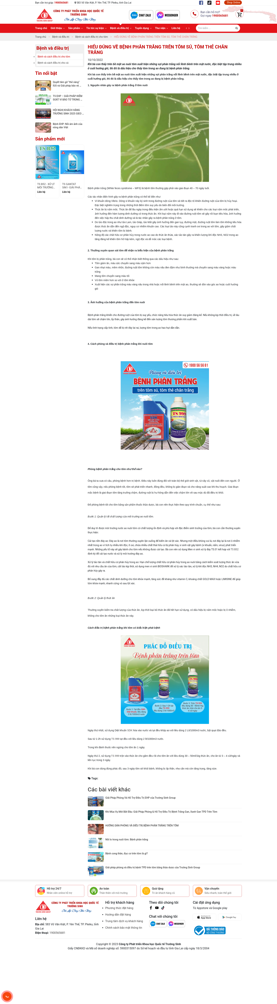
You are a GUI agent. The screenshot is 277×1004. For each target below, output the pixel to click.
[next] (189, 28)
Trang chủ (41, 28)
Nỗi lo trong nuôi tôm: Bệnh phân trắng (127, 856)
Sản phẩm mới (50, 139)
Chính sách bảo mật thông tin (123, 961)
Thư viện (160, 28)
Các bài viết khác (109, 789)
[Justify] (237, 28)
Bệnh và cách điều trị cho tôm (54, 56)
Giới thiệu (56, 28)
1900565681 (61, 2)
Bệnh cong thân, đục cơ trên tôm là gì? (126, 876)
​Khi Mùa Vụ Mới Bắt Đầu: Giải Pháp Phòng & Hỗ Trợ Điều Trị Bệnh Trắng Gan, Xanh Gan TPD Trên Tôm (161, 817)
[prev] (187, 28)
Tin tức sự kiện (95, 28)
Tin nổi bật (46, 73)
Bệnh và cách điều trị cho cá (53, 62)
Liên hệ (176, 28)
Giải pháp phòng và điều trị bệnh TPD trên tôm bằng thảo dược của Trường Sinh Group (153, 896)
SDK (129, 730)
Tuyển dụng (142, 28)
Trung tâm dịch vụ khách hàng (124, 955)
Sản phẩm (74, 28)
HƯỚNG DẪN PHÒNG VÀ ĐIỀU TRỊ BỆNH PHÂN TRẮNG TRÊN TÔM (142, 837)
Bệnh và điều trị (119, 28)
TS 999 (115, 738)
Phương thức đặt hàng (119, 942)
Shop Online (233, 2)
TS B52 (235, 549)
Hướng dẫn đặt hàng (118, 948)
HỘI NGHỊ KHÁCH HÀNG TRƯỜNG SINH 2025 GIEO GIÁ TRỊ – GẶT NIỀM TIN (67, 113)
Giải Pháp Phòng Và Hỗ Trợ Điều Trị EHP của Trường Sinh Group (140, 797)
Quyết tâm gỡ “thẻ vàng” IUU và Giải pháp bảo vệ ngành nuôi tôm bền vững (67, 85)
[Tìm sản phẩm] (218, 28)
